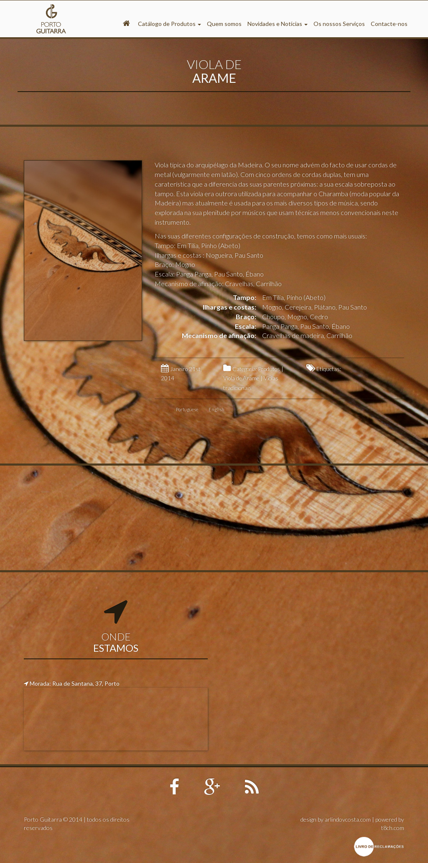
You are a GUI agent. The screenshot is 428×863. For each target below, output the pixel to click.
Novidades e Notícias (277, 23)
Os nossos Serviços (339, 23)
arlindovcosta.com (348, 819)
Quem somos (224, 23)
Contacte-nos (389, 23)
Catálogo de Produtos (169, 23)
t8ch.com (392, 827)
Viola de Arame (241, 378)
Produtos (269, 369)
